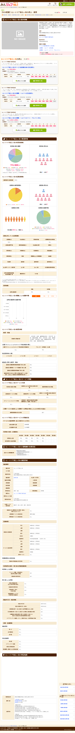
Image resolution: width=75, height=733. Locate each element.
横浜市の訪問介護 (63, 711)
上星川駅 (17, 699)
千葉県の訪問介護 (63, 707)
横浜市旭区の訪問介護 (64, 715)
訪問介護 (16, 477)
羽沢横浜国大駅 (18, 700)
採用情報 (12, 729)
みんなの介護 (3, 729)
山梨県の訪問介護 (63, 703)
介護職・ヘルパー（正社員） (46, 48)
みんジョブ (3, 7)
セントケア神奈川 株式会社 (11, 7)
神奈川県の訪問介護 (64, 687)
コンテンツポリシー (19, 729)
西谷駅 (16, 702)
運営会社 (8, 729)
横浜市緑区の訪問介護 (64, 718)
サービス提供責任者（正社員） (47, 45)
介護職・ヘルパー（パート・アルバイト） (50, 50)
